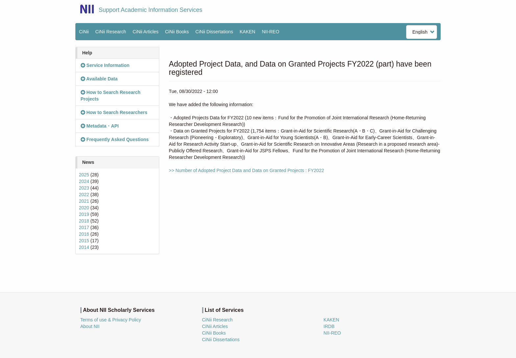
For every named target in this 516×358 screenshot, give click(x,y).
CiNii (84, 31)
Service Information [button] (105, 65)
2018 (84, 221)
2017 (84, 227)
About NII (89, 326)
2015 (84, 240)
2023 (84, 188)
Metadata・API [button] (100, 126)
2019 (84, 214)
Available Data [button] (99, 78)
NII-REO (270, 31)
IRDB (328, 326)
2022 (84, 194)
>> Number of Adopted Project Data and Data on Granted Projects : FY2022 (246, 170)
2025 (84, 174)
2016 (84, 234)
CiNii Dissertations (214, 31)
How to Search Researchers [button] (114, 112)
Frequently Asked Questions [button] (115, 139)
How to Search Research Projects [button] (111, 96)
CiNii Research (110, 31)
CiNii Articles (146, 31)
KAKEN (247, 31)
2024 (84, 181)
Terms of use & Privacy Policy (110, 319)
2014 (84, 247)
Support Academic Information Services (150, 10)
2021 (84, 201)
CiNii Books (177, 31)
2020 (84, 207)
